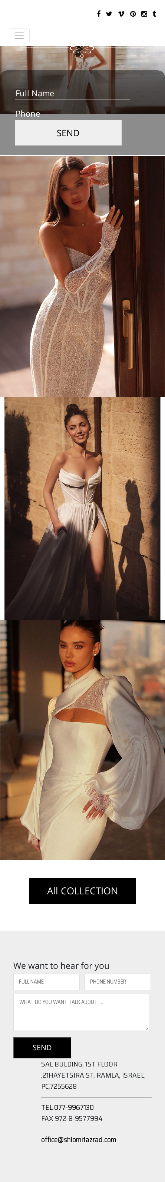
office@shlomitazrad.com (78, 1139)
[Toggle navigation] (19, 36)
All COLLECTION (82, 890)
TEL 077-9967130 (67, 1107)
